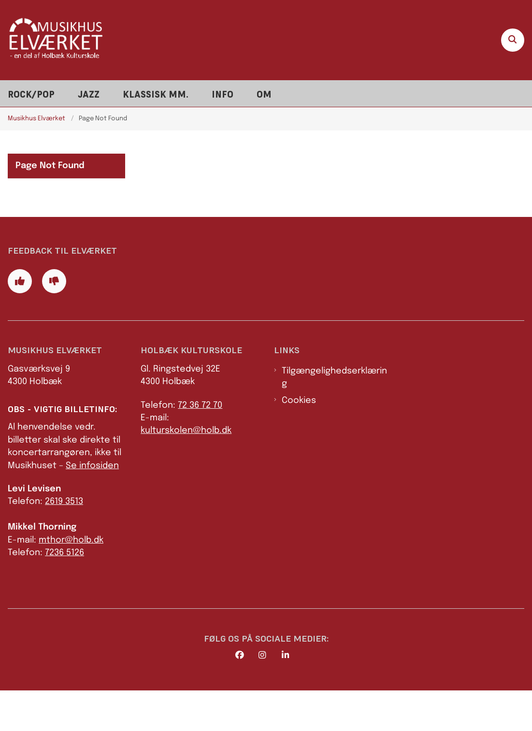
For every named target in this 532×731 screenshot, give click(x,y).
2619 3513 (64, 542)
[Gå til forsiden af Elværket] (52, 39)
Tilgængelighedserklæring (334, 417)
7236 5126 (64, 593)
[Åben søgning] (512, 40)
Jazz (89, 94)
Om (264, 94)
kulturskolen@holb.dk (186, 471)
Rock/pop (31, 94)
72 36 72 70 (200, 445)
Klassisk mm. (155, 94)
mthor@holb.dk (71, 580)
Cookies (299, 440)
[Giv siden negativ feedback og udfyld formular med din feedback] (54, 322)
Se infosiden (92, 506)
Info (222, 94)
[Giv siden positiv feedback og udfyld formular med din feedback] (20, 322)
